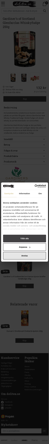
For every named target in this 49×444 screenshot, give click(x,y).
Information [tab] (24, 193)
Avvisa (24, 255)
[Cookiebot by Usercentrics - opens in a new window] (35, 186)
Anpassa (24, 247)
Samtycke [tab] (8, 193)
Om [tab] (40, 193)
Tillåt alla (24, 238)
